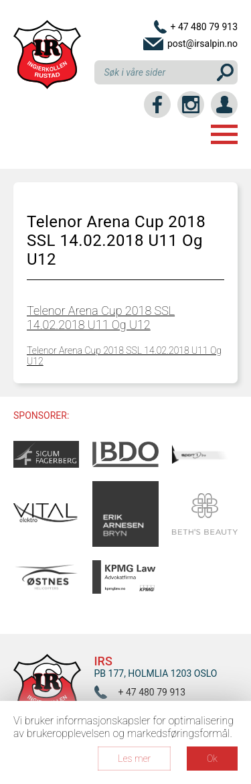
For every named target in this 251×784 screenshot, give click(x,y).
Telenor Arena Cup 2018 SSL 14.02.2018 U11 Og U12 (101, 318)
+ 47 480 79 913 (204, 26)
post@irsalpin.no (202, 43)
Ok (212, 758)
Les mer (134, 758)
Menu (224, 134)
